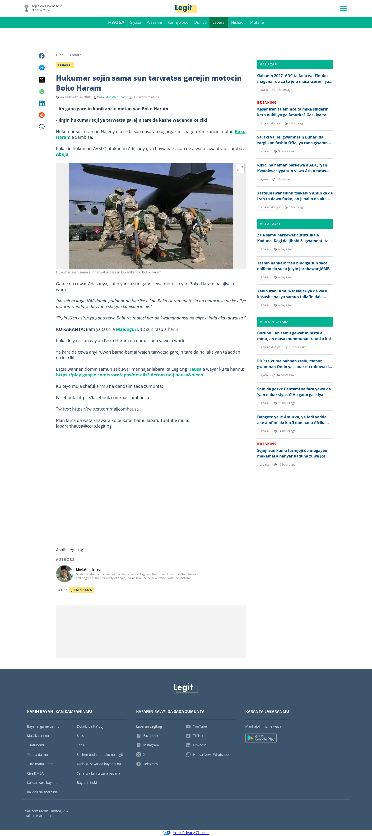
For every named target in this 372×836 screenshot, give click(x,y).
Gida (60, 55)
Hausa (116, 22)
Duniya (200, 22)
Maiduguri (127, 330)
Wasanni (154, 22)
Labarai (218, 22)
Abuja (62, 154)
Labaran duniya (270, 124)
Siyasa (135, 22)
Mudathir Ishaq (115, 98)
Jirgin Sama (81, 590)
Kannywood (178, 22)
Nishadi (237, 22)
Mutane (257, 22)
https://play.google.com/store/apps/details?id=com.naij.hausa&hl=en (129, 375)
